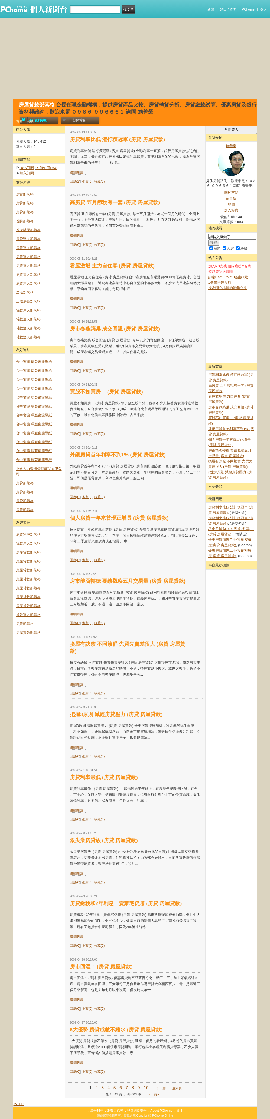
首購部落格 (25, 221)
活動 (30, 121)
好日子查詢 (228, 9)
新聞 (210, 9)
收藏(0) (99, 181)
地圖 (231, 204)
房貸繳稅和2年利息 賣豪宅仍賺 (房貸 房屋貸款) (126, 903)
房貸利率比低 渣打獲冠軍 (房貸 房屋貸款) (117, 139)
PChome (248, 9)
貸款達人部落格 (28, 310)
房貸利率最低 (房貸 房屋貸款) (104, 777)
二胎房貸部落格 (28, 301)
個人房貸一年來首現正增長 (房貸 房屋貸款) (119, 518)
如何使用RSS (46, 168)
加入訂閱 (27, 173)
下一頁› (161, 1088)
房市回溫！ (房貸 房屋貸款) (101, 966)
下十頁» (153, 1094)
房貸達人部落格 (28, 239)
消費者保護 (115, 1111)
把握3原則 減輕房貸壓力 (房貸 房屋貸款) (116, 714)
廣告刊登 (96, 1111)
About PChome (161, 1111)
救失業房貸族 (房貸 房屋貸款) (104, 840)
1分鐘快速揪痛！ (221, 282)
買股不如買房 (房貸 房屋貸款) (106, 392)
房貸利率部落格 (28, 534)
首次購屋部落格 (28, 230)
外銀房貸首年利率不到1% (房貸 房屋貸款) (118, 455)
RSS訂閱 (27, 168)
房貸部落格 (25, 194)
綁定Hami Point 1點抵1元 (228, 277)
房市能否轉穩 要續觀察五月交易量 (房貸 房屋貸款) (128, 581)
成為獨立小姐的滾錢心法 (227, 288)
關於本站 (231, 192)
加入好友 (231, 210)
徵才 (179, 1111)
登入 (263, 9)
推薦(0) (87, 181)
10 (146, 1087)
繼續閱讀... (78, 172)
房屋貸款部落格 (37, 105)
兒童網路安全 (137, 1111)
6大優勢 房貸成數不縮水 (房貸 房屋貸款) (116, 1029)
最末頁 (177, 1088)
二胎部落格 (25, 292)
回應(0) (75, 245)
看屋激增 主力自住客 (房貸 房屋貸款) (112, 266)
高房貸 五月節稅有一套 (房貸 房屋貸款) (115, 202)
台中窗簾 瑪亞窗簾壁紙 (34, 362)
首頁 (19, 121)
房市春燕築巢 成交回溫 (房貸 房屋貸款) (115, 329)
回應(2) (75, 181)
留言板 (231, 198)
